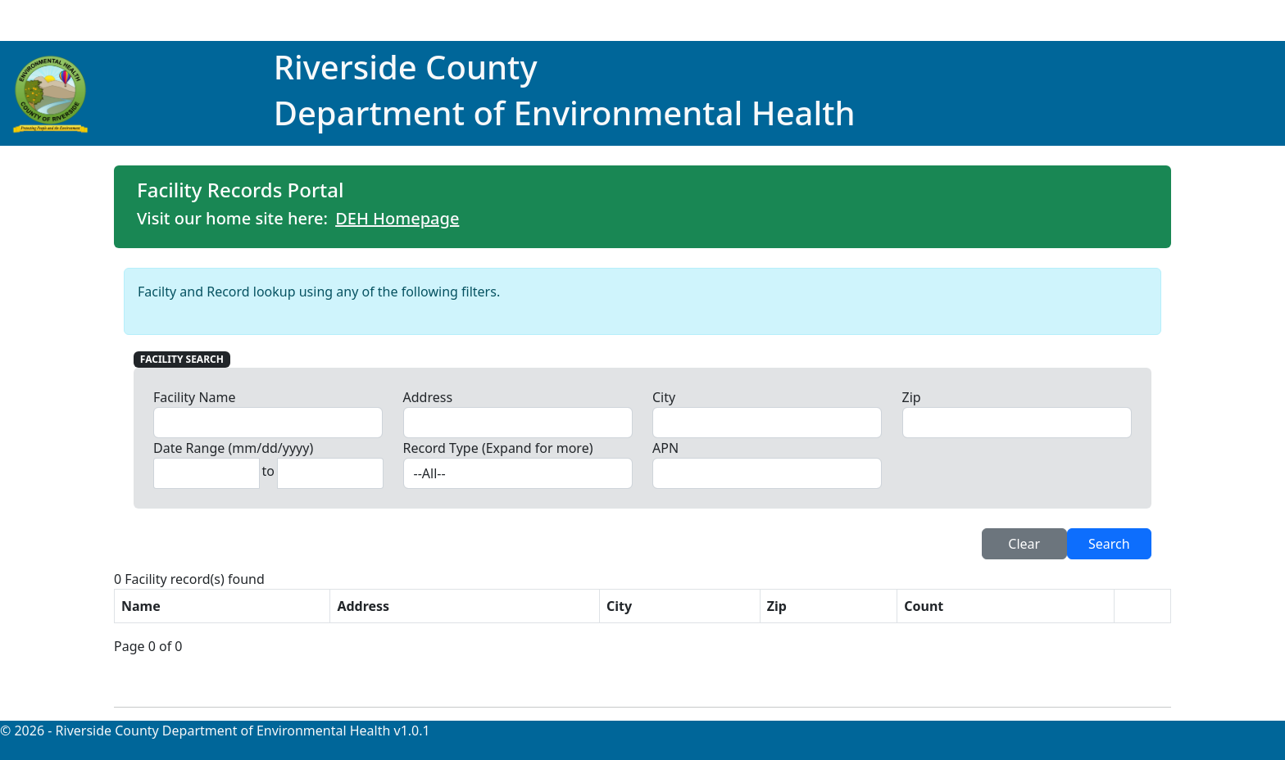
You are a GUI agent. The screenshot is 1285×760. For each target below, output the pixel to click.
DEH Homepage (397, 218)
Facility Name (194, 397)
